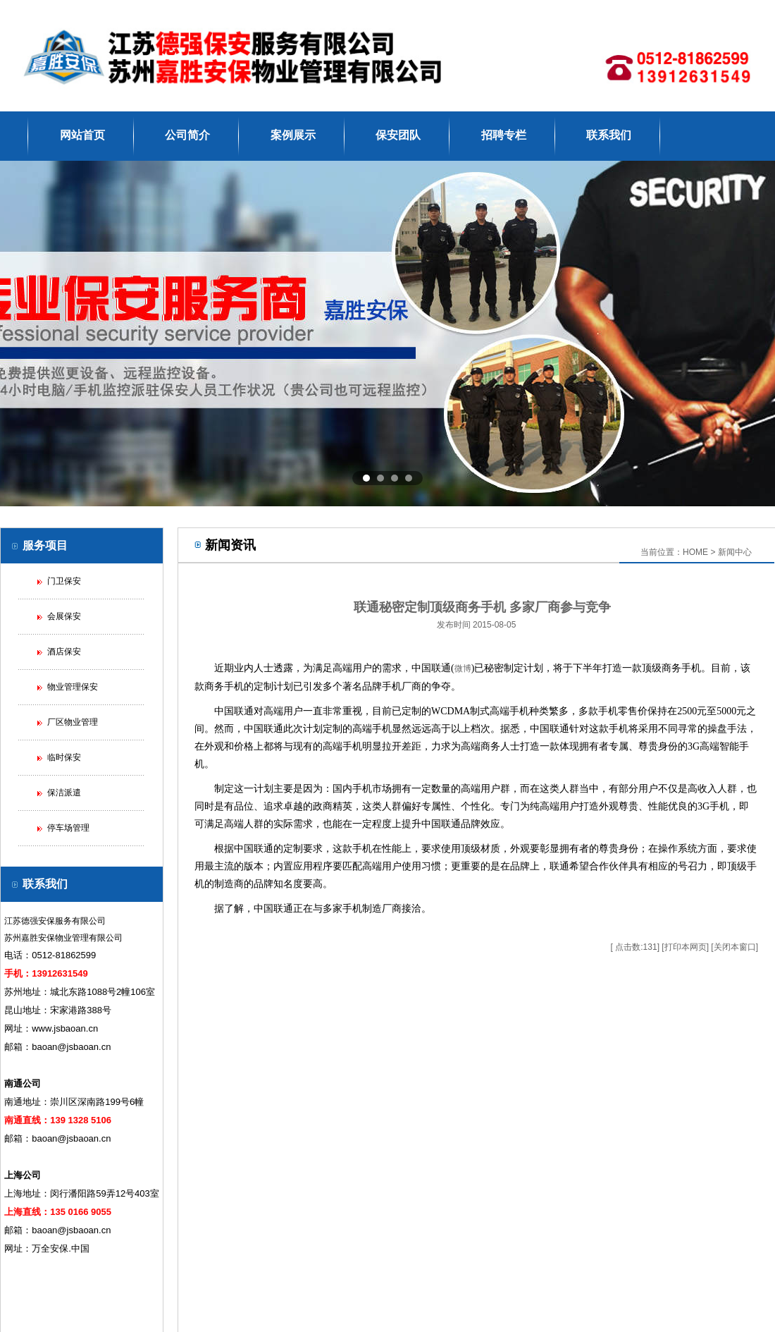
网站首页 (82, 135)
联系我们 (608, 135)
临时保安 (64, 757)
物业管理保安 (72, 687)
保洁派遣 (64, 793)
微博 (462, 668)
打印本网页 (685, 947)
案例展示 (293, 135)
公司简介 (187, 135)
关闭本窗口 (735, 947)
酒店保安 (64, 651)
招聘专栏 (503, 135)
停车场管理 (68, 828)
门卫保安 (64, 581)
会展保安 (64, 616)
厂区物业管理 (72, 722)
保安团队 (398, 135)
